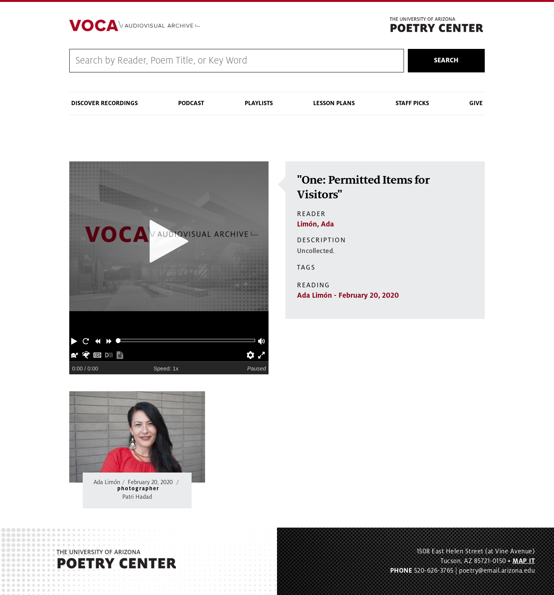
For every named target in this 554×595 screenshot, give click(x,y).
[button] (75, 340)
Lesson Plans (334, 103)
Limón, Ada (315, 224)
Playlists (259, 103)
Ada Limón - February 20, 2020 (348, 295)
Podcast (191, 103)
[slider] (118, 340)
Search (446, 60)
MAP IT (523, 561)
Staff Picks (412, 103)
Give (476, 103)
